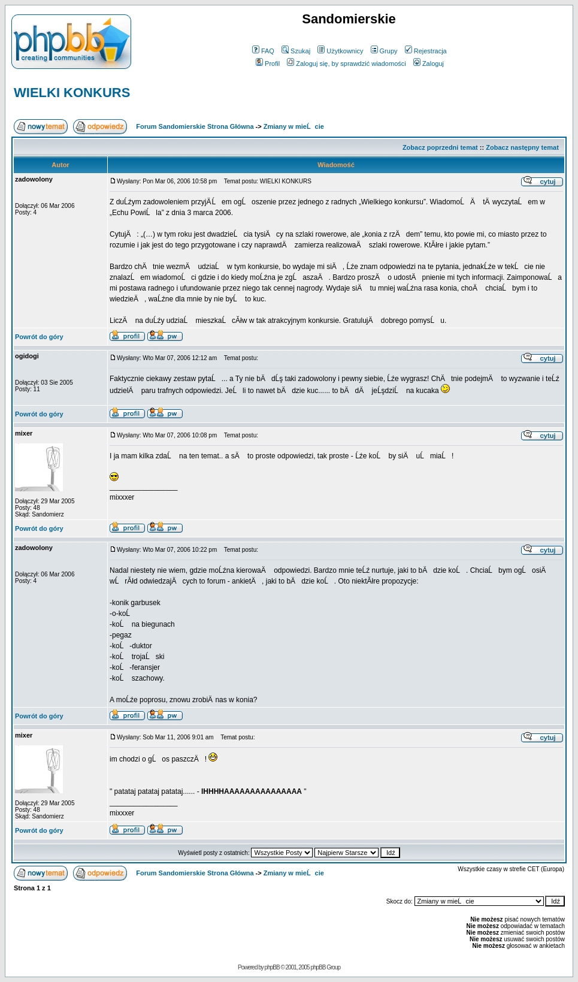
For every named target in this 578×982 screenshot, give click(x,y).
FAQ (263, 51)
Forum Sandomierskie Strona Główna (194, 126)
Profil (268, 63)
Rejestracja (426, 51)
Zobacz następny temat (522, 147)
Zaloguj (428, 63)
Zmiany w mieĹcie (294, 126)
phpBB (272, 967)
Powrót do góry (39, 336)
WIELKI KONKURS (72, 92)
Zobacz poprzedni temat (440, 147)
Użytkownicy (340, 51)
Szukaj (296, 51)
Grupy (384, 51)
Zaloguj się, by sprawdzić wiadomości (346, 63)
